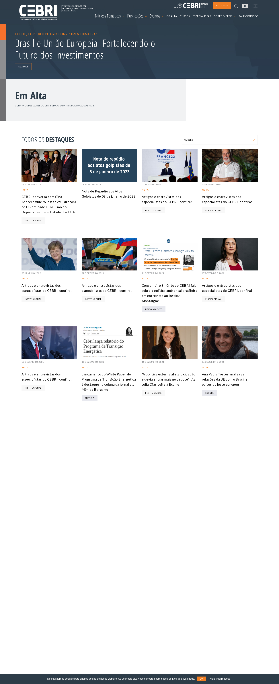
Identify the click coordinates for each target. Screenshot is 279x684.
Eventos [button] (157, 16)
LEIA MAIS (23, 66)
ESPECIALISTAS (202, 16)
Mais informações (220, 678)
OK (201, 678)
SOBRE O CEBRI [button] (225, 16)
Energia (89, 398)
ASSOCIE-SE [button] (222, 5)
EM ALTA (172, 16)
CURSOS (185, 16)
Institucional (33, 220)
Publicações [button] (137, 16)
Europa (209, 393)
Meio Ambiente (153, 309)
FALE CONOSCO (248, 16)
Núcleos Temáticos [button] (109, 16)
